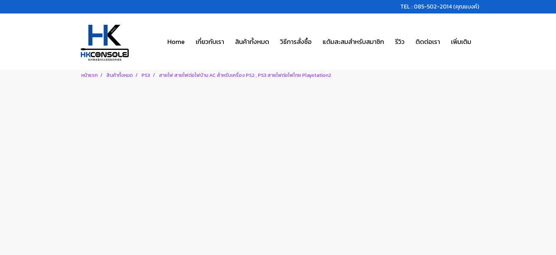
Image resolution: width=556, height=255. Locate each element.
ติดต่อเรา (428, 41)
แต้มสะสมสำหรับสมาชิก (353, 41)
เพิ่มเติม (461, 41)
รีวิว (400, 41)
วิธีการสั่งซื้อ (296, 41)
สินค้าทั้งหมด (252, 41)
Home (176, 41)
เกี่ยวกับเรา (210, 41)
